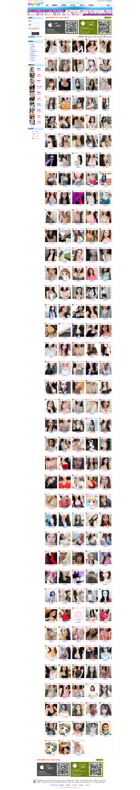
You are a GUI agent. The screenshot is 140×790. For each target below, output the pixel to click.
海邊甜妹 (39, 111)
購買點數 (61, 785)
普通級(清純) (109, 36)
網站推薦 (32, 53)
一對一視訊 (65, 129)
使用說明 (81, 785)
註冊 (36, 36)
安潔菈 (39, 70)
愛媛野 (39, 117)
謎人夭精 (39, 123)
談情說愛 (32, 58)
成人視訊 (32, 60)
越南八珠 (39, 94)
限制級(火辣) (91, 36)
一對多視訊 (79, 243)
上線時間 (32, 46)
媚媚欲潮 (39, 76)
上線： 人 (35, 131)
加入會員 (74, 785)
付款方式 (87, 785)
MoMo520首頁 (100, 1)
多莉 (39, 82)
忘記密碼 (39, 36)
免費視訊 (105, 72)
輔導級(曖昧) (100, 36)
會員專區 (68, 785)
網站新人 (32, 49)
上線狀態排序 (33, 51)
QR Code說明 (107, 17)
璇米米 (39, 88)
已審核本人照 (33, 55)
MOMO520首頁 (54, 785)
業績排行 (32, 44)
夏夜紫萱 (39, 105)
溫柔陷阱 (39, 99)
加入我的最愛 (108, 1)
